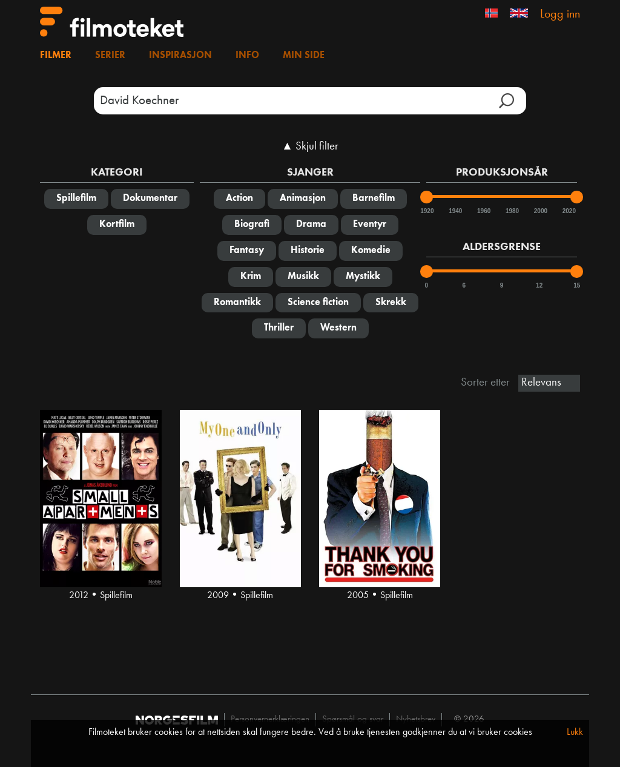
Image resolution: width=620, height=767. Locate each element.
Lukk (575, 732)
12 (539, 285)
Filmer (55, 56)
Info (247, 56)
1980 (512, 211)
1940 (455, 211)
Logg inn (560, 14)
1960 (483, 211)
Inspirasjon (180, 56)
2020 (568, 211)
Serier (110, 56)
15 (576, 285)
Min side (304, 56)
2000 (540, 211)
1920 (426, 211)
